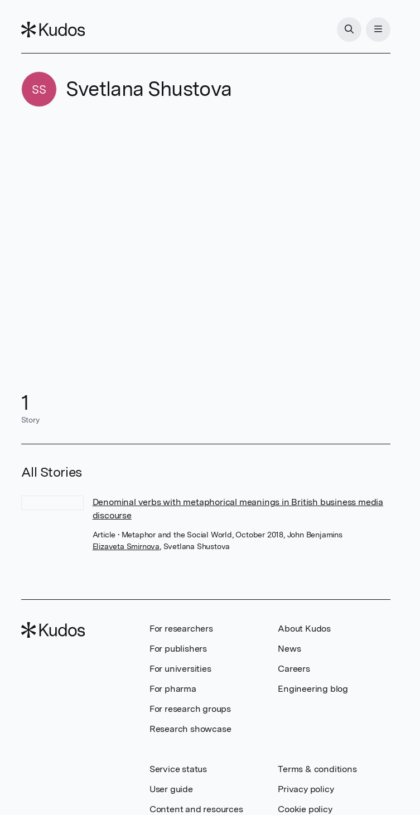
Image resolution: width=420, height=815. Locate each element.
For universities (180, 668)
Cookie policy (305, 809)
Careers (294, 668)
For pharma (172, 688)
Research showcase (190, 729)
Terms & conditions (317, 769)
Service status (178, 769)
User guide (171, 789)
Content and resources (196, 809)
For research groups (190, 709)
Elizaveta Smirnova (126, 546)
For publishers (178, 648)
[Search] (349, 29)
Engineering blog (313, 688)
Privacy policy (306, 789)
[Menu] (378, 29)
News (289, 648)
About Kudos (304, 628)
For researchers (181, 628)
